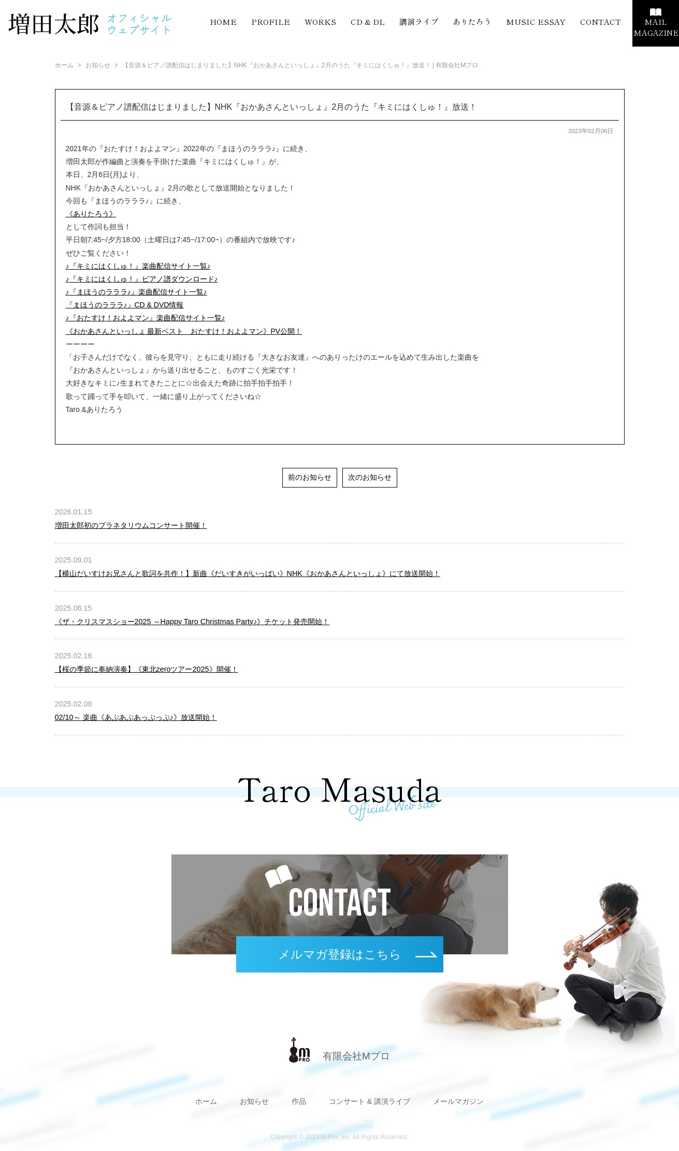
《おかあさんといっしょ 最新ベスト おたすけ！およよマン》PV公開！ (184, 331)
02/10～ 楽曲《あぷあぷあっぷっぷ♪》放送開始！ (136, 717)
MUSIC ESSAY (536, 21)
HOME (223, 21)
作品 (299, 1101)
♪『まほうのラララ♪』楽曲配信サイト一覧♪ (136, 292)
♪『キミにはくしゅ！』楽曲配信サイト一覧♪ (138, 266)
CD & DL (368, 21)
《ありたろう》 (91, 214)
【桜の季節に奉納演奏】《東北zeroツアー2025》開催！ (146, 669)
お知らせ (254, 1101)
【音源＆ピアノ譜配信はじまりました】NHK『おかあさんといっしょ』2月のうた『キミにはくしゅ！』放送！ (272, 106)
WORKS (320, 21)
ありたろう (472, 21)
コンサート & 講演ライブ (370, 1101)
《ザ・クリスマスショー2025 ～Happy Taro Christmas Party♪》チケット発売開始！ (192, 621)
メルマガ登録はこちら (339, 954)
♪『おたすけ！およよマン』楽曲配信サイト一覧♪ (145, 318)
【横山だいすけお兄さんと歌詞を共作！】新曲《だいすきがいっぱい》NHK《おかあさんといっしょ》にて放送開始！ (247, 573)
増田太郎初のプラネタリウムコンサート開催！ (131, 525)
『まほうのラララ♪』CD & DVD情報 (125, 305)
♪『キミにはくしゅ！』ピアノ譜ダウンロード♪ (142, 279)
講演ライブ (418, 21)
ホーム (64, 65)
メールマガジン (458, 1101)
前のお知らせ (309, 477)
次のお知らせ (370, 477)
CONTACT (600, 21)
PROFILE (270, 21)
